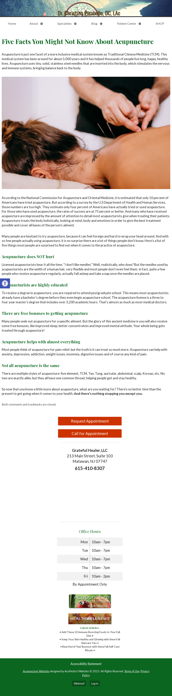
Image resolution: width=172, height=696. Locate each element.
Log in (94, 683)
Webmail (79, 683)
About (33, 23)
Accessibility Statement (86, 664)
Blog (94, 23)
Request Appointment (90, 421)
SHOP (160, 23)
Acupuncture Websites (36, 671)
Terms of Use (131, 671)
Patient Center (126, 23)
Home (12, 23)
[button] (5, 283)
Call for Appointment (90, 433)
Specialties (64, 23)
